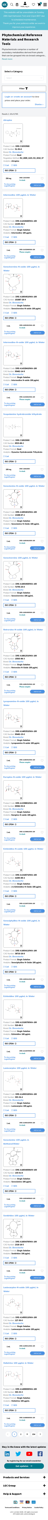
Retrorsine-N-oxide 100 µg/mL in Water (23, 629)
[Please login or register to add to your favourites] (42, 178)
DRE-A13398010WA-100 (26, 803)
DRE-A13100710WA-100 (26, 875)
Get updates (22, 1466)
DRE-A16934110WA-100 (26, 951)
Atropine (7, 120)
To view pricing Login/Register (9, 185)
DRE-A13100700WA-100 (26, 1022)
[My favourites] (33, 4)
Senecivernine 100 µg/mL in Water (20, 557)
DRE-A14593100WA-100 (26, 1094)
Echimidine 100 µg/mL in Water (19, 996)
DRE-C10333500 (22, 146)
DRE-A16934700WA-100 (26, 1242)
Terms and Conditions (12, 1507)
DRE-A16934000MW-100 (26, 1170)
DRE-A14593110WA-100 (26, 1317)
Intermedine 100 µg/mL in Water (19, 195)
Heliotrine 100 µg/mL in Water (18, 1363)
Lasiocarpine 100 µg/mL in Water (20, 1068)
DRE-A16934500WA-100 (26, 584)
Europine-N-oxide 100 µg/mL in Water (22, 777)
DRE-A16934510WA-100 (26, 297)
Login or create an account (18, 96)
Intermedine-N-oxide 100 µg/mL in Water (24, 342)
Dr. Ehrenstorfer (16, 152)
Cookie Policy (38, 1507)
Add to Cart (37, 185)
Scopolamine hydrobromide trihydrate (22, 414)
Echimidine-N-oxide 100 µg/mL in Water (23, 848)
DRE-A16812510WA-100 (26, 656)
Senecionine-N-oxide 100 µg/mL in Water (24, 486)
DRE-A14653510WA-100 (26, 731)
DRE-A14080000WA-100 (26, 1389)
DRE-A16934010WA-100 (26, 512)
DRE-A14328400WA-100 (26, 221)
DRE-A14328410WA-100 (26, 368)
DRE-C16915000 (22, 440)
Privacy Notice (27, 1507)
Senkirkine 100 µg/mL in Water (18, 1215)
